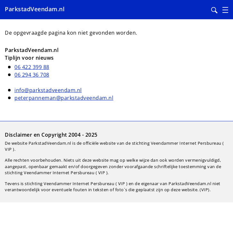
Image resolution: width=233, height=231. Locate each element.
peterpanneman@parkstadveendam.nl (63, 97)
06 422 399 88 (31, 67)
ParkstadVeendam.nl (35, 9)
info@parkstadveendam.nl (48, 90)
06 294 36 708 (31, 74)
